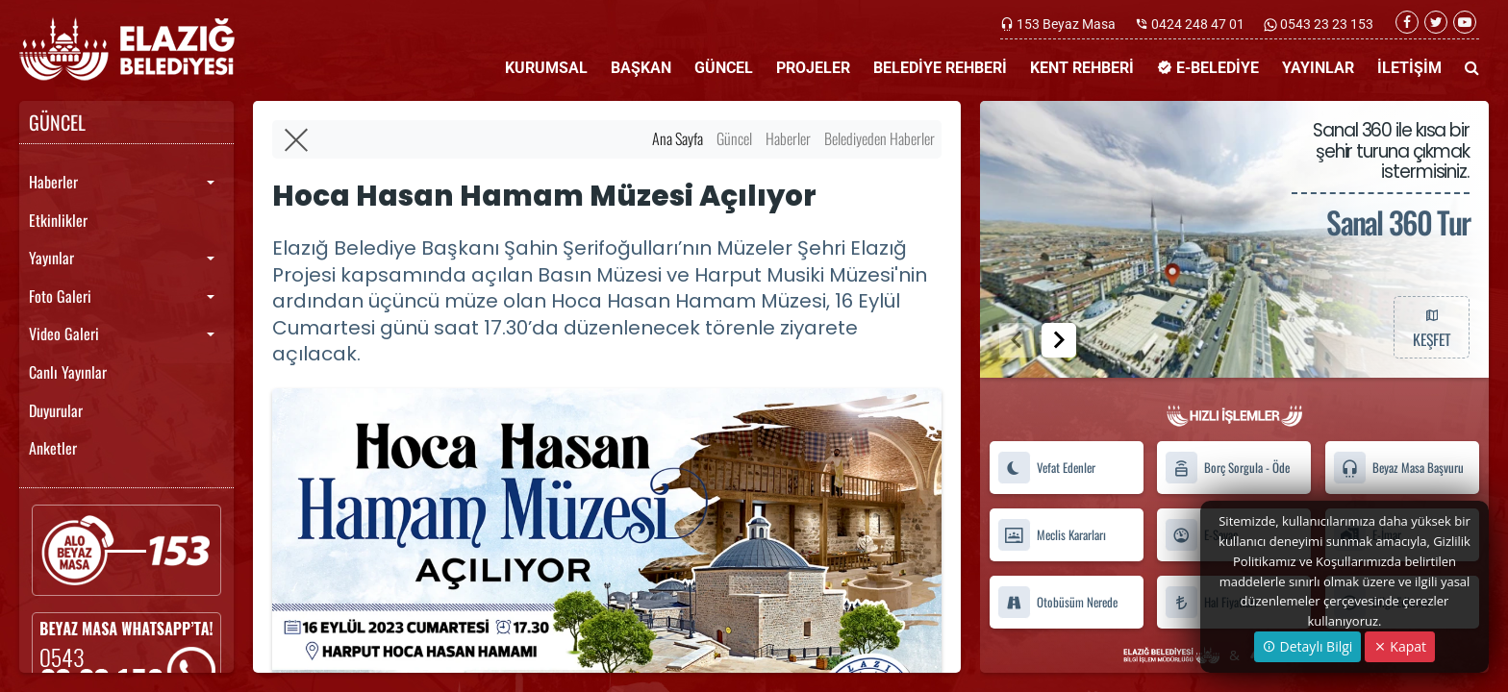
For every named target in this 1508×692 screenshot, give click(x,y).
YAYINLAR (1318, 68)
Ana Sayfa (677, 138)
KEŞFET (1431, 327)
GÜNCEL (723, 68)
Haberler (53, 181)
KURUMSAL (546, 68)
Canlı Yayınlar (68, 371)
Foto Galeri (60, 296)
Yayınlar (51, 257)
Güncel (734, 138)
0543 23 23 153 (1325, 24)
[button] (1059, 340)
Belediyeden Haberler (879, 138)
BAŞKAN (641, 68)
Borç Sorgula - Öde (1227, 467)
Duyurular (56, 410)
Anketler (53, 447)
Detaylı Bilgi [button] (1307, 646)
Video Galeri (64, 333)
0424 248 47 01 (1197, 24)
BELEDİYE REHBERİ (940, 68)
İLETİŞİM (1409, 68)
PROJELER (813, 68)
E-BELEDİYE (1208, 68)
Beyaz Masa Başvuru (1398, 467)
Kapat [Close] (1399, 646)
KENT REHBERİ (1082, 68)
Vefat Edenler (1046, 467)
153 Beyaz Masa (1066, 24)
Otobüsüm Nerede (1057, 602)
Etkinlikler (58, 220)
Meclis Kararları (1051, 535)
